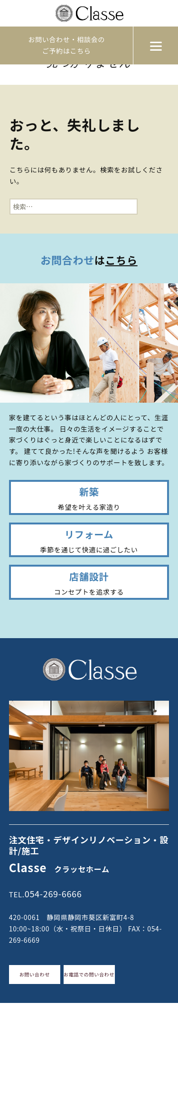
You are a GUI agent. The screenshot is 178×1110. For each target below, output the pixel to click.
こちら (121, 259)
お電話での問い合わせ (89, 974)
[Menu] (155, 45)
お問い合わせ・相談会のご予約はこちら (66, 45)
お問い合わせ (34, 974)
